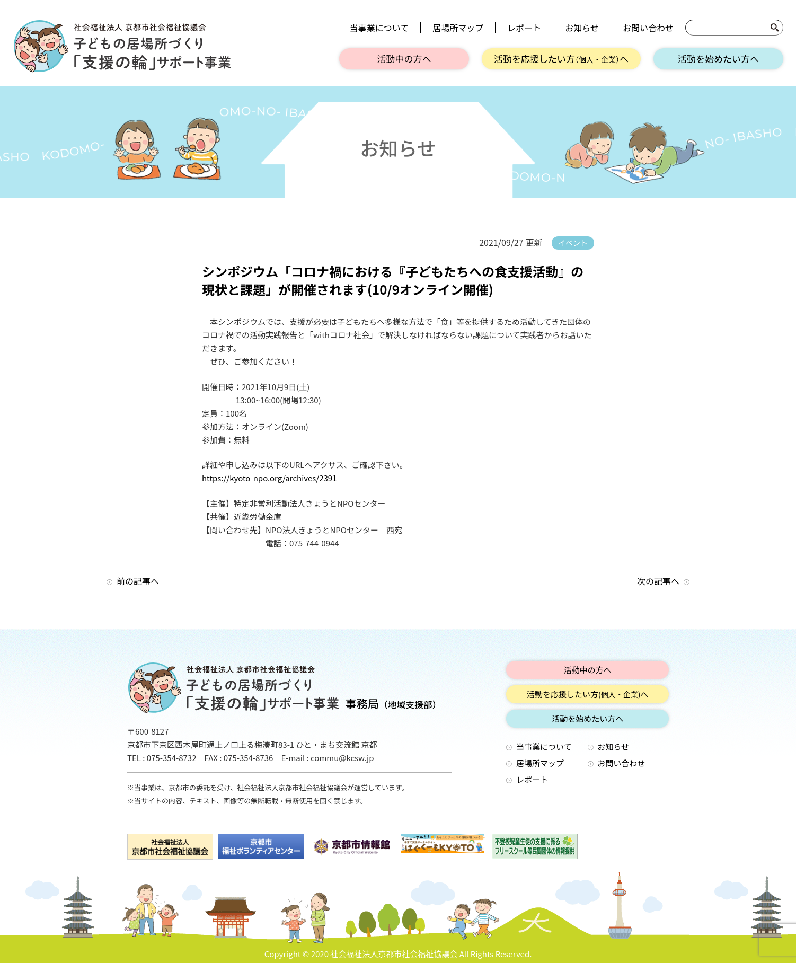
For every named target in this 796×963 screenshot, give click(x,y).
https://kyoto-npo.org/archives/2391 (269, 477)
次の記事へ (658, 581)
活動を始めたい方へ (718, 58)
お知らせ (582, 27)
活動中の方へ (404, 58)
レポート (524, 27)
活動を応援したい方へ (561, 58)
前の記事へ (138, 581)
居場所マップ (457, 27)
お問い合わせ (648, 27)
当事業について (379, 27)
